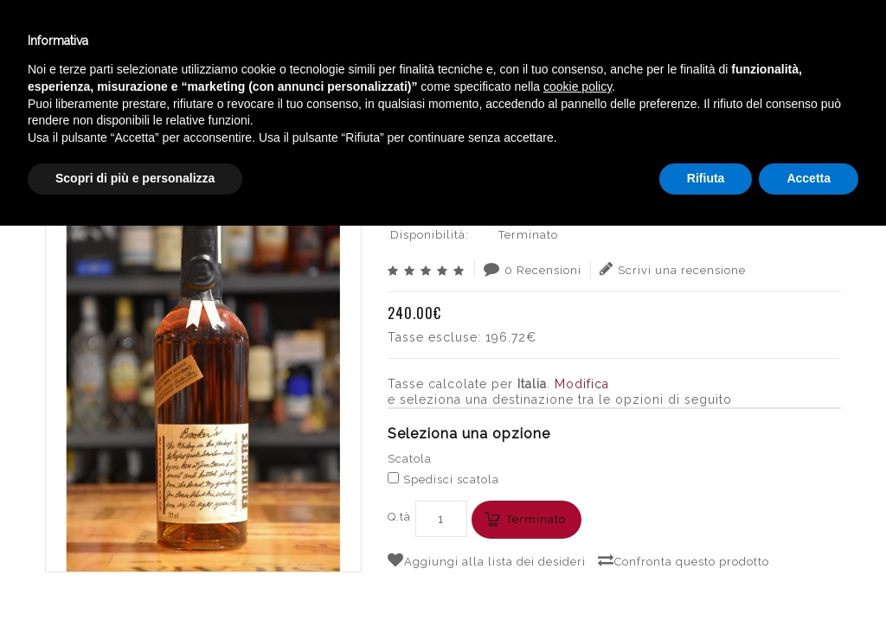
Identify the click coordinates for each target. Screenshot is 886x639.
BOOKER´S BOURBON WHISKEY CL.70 (721, 108)
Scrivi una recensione (673, 269)
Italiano (734, 37)
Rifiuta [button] (706, 591)
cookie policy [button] (577, 500)
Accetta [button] (808, 591)
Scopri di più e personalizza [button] (135, 591)
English (734, 58)
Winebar (292, 42)
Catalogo (395, 42)
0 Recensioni (532, 269)
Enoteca (194, 42)
